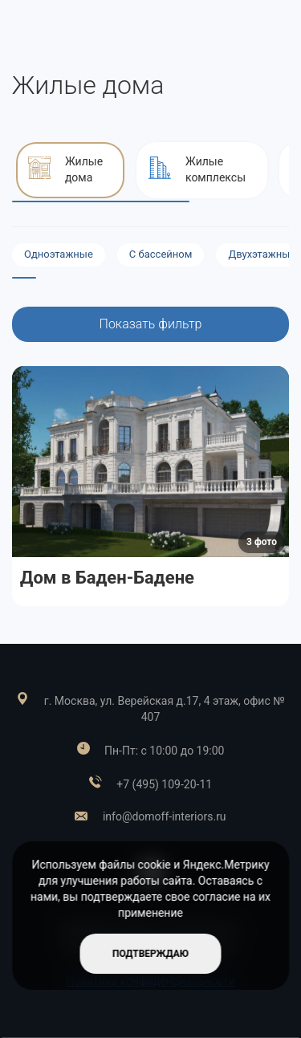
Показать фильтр (151, 324)
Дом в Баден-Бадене (107, 578)
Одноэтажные (58, 254)
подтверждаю (150, 953)
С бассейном (161, 254)
